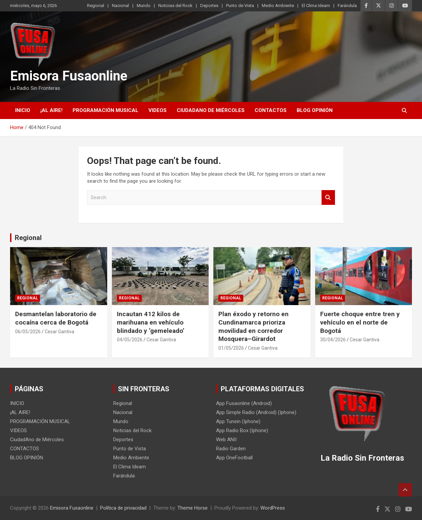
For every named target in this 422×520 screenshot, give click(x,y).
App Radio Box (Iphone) (242, 430)
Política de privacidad (123, 508)
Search (328, 197)
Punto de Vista (240, 5)
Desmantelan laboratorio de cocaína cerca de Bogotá (55, 318)
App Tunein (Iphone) (238, 421)
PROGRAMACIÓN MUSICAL (105, 110)
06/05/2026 (28, 331)
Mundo (144, 5)
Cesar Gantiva (59, 331)
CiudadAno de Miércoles (211, 110)
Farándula (347, 5)
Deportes (209, 5)
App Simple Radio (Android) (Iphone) (256, 412)
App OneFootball (234, 458)
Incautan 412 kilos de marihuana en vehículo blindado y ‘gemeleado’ (150, 322)
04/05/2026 (129, 339)
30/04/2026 (333, 339)
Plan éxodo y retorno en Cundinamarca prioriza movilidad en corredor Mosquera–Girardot (253, 326)
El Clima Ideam (316, 5)
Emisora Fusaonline (68, 76)
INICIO (22, 110)
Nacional (120, 5)
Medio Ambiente (278, 5)
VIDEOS (158, 110)
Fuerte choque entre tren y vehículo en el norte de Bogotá (360, 322)
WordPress (272, 508)
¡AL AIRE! (51, 110)
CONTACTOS (271, 110)
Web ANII (226, 440)
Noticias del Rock (175, 5)
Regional (95, 5)
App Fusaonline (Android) (244, 403)
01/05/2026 (231, 348)
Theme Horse (192, 508)
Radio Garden (231, 449)
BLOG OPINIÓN (315, 110)
